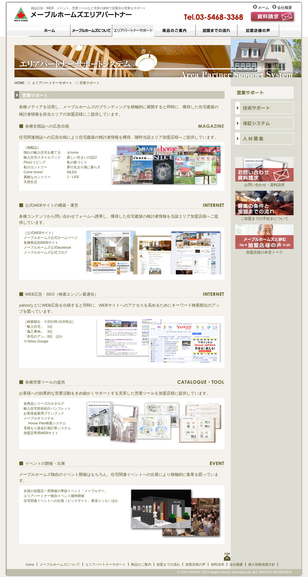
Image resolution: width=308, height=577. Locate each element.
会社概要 (282, 8)
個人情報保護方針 (261, 564)
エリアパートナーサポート (52, 83)
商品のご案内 (141, 564)
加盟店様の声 (195, 564)
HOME (19, 83)
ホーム (262, 8)
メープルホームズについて (60, 564)
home (30, 564)
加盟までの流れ (168, 564)
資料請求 (217, 564)
